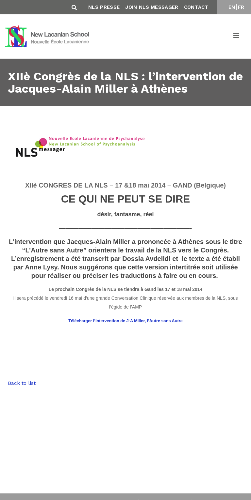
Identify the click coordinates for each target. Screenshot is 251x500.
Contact (196, 7)
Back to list (22, 383)
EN (231, 7)
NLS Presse (104, 7)
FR (241, 7)
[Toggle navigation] (236, 36)
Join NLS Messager (151, 7)
